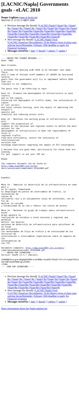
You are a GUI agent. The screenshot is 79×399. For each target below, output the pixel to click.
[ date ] (32, 50)
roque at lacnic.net (28, 17)
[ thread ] (41, 50)
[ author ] (62, 50)
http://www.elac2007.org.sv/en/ (19, 187)
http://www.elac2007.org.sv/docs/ (45, 286)
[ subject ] (52, 50)
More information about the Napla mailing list (24, 351)
